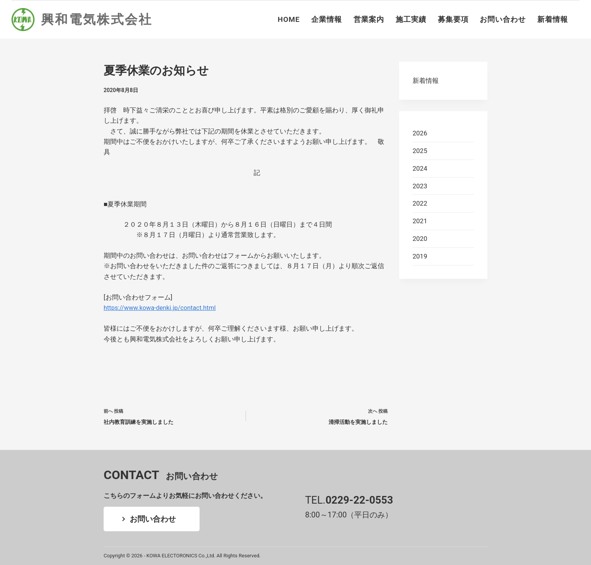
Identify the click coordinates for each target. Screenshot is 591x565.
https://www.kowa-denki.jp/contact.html (162, 307)
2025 (420, 151)
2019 (420, 256)
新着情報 (552, 19)
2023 (420, 186)
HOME (289, 19)
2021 (420, 221)
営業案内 (368, 19)
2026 (420, 133)
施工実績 (411, 19)
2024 (420, 168)
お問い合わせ (503, 19)
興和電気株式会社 (96, 19)
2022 (420, 203)
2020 (420, 238)
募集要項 (453, 19)
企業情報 (326, 19)
